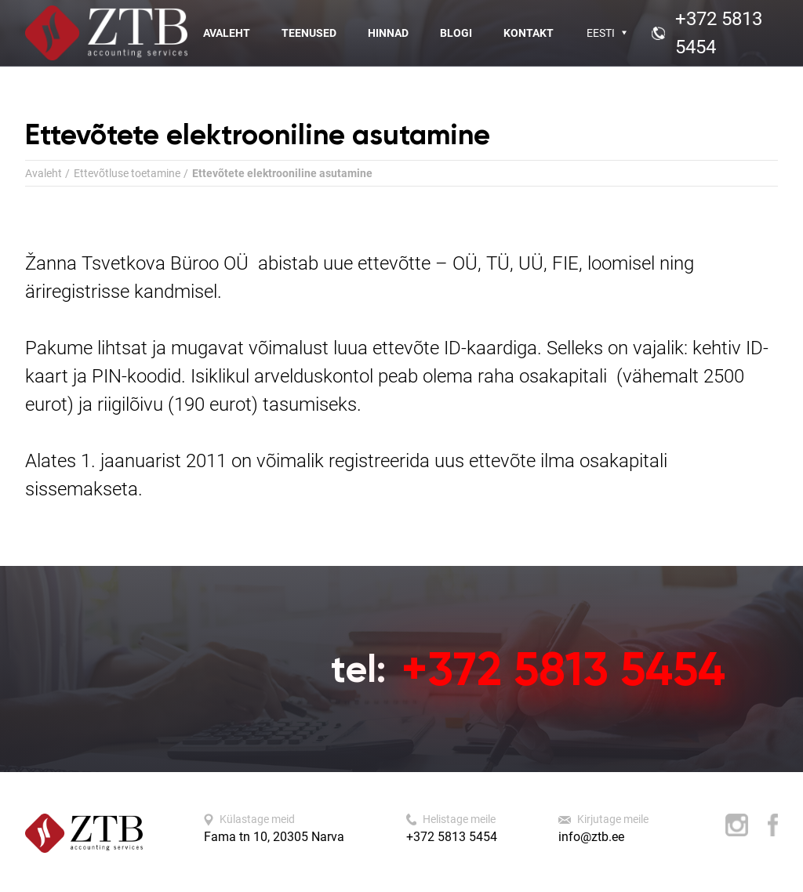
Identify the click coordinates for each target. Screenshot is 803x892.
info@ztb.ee (591, 837)
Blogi (456, 33)
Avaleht (226, 33)
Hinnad (388, 33)
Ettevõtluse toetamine (127, 173)
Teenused (309, 33)
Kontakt (528, 33)
